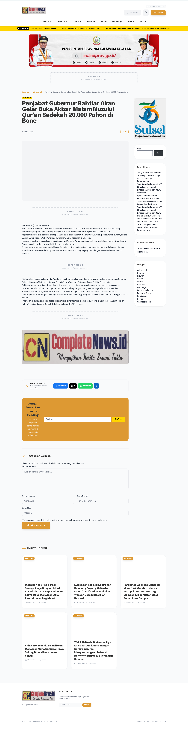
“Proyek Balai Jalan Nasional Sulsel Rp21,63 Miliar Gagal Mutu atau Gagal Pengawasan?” (64, 28)
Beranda (25, 92)
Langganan (158, 12)
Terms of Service (159, 721)
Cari (139, 149)
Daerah (77, 22)
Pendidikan (63, 22)
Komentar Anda (29, 466)
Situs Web (26, 508)
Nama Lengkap (29, 496)
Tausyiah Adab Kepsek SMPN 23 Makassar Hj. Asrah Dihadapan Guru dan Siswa (149, 210)
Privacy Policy (143, 721)
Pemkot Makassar (145, 290)
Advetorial (47, 22)
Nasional (90, 22)
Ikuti (124, 132)
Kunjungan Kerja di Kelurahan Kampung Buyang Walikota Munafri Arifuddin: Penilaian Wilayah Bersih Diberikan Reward (92, 592)
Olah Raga (117, 22)
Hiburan (140, 276)
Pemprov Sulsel (144, 293)
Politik (143, 22)
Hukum (131, 22)
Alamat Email (83, 496)
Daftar (118, 419)
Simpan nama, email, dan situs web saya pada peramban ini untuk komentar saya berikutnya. (65, 520)
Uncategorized (144, 302)
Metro (103, 22)
